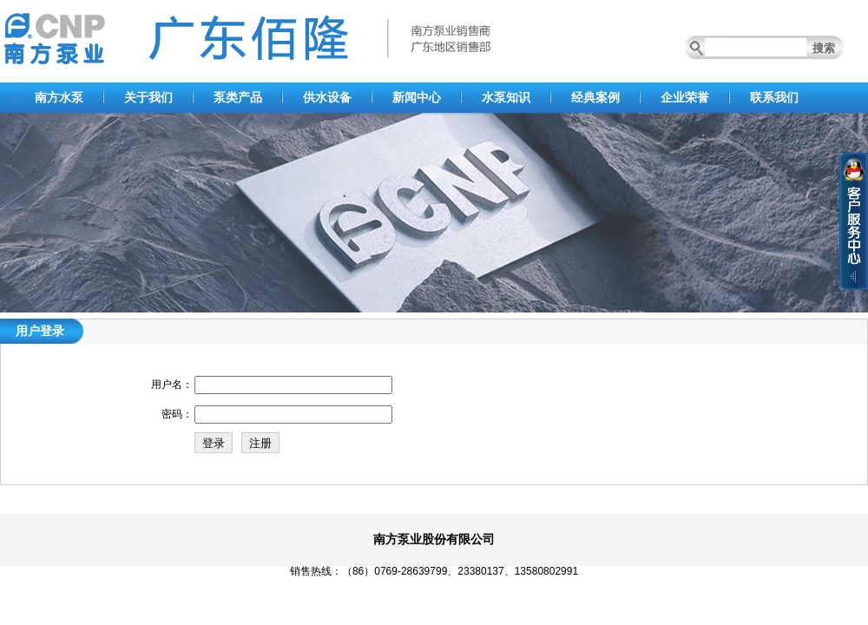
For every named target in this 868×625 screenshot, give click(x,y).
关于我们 (148, 97)
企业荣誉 (685, 97)
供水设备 (327, 97)
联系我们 (774, 97)
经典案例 (595, 97)
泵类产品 (238, 97)
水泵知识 (506, 97)
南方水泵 (59, 97)
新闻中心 (416, 97)
